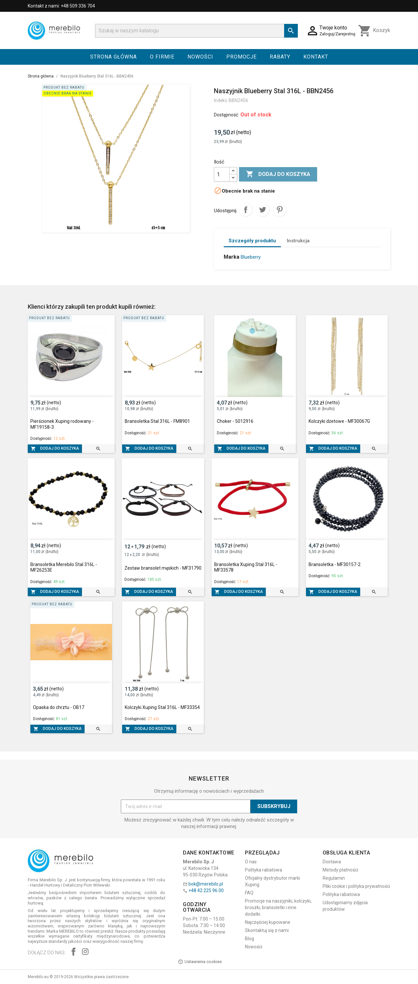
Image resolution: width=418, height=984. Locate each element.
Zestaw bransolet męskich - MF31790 (162, 568)
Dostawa (332, 861)
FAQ (249, 892)
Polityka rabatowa (263, 869)
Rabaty (280, 57)
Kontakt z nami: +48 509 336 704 (61, 6)
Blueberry (251, 257)
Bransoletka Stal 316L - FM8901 (157, 421)
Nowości (200, 57)
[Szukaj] (196, 31)
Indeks (220, 100)
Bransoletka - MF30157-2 (335, 564)
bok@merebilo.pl (205, 884)
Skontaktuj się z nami (267, 930)
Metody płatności (340, 869)
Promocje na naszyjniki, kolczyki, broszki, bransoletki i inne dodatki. (278, 907)
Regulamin (334, 878)
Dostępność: (226, 114)
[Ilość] (222, 174)
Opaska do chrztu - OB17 (58, 707)
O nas (251, 861)
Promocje (241, 57)
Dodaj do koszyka (278, 174)
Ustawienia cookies (200, 961)
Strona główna (113, 57)
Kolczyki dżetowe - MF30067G (339, 421)
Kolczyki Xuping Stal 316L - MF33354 (162, 707)
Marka (231, 257)
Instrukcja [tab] (298, 241)
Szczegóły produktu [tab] (252, 241)
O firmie (162, 57)
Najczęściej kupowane (267, 922)
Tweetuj (262, 209)
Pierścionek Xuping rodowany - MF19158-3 (62, 424)
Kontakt (315, 57)
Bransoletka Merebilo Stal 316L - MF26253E (63, 567)
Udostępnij (245, 209)
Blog (249, 938)
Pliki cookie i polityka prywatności (356, 886)
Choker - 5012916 (235, 421)
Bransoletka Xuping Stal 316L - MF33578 (245, 567)
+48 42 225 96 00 (206, 890)
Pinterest (279, 209)
